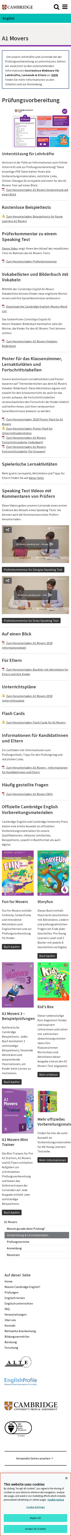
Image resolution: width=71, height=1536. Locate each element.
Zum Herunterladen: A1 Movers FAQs (29, 794)
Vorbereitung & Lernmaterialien (27, 1235)
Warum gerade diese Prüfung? (26, 1228)
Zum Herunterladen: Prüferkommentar (31, 261)
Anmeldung (14, 1248)
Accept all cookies (35, 1528)
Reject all (35, 1518)
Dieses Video (10, 248)
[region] (35, 1504)
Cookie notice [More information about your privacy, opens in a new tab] (56, 1499)
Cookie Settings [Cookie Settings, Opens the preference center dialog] (35, 1507)
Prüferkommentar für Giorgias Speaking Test (33, 569)
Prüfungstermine (18, 1242)
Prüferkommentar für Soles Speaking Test (31, 620)
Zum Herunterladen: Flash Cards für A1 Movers (36, 722)
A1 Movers (10, 1222)
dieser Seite (36, 478)
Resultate (13, 1255)
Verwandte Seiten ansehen (33, 1458)
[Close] (66, 1478)
